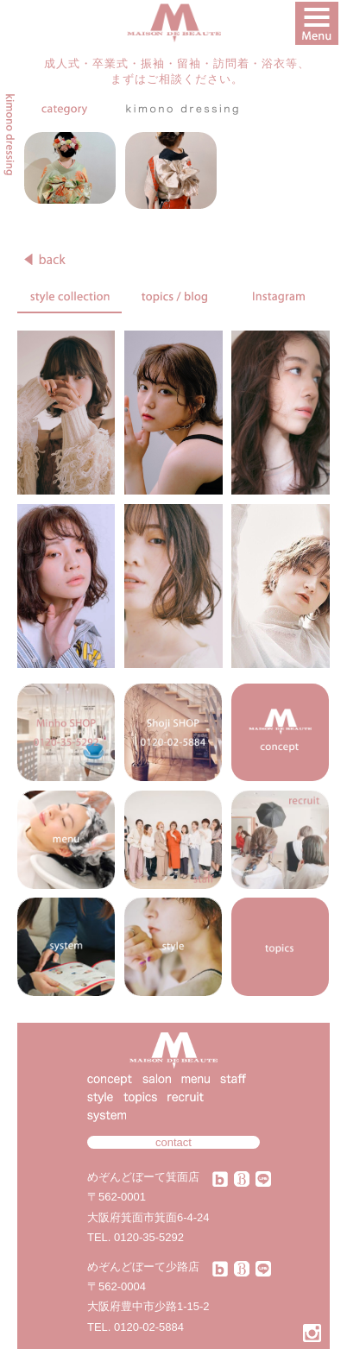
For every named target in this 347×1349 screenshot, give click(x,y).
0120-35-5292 (149, 1237)
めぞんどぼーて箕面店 (143, 1176)
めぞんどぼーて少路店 (143, 1266)
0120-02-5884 (149, 1327)
